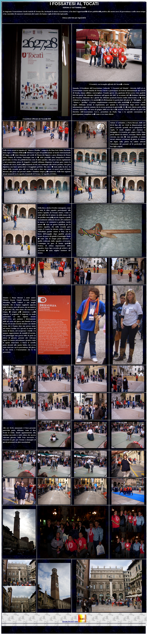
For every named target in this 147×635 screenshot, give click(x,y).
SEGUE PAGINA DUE (70, 622)
